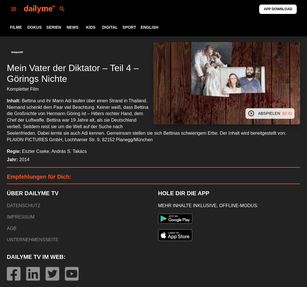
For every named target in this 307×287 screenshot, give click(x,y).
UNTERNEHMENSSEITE (32, 239)
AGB (12, 228)
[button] (17, 52)
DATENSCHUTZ (23, 205)
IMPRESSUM (20, 217)
